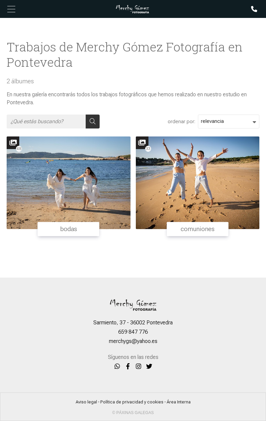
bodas (68, 229)
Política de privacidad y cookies (131, 401)
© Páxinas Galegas (133, 412)
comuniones (198, 229)
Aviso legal (86, 401)
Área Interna (179, 401)
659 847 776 (133, 332)
